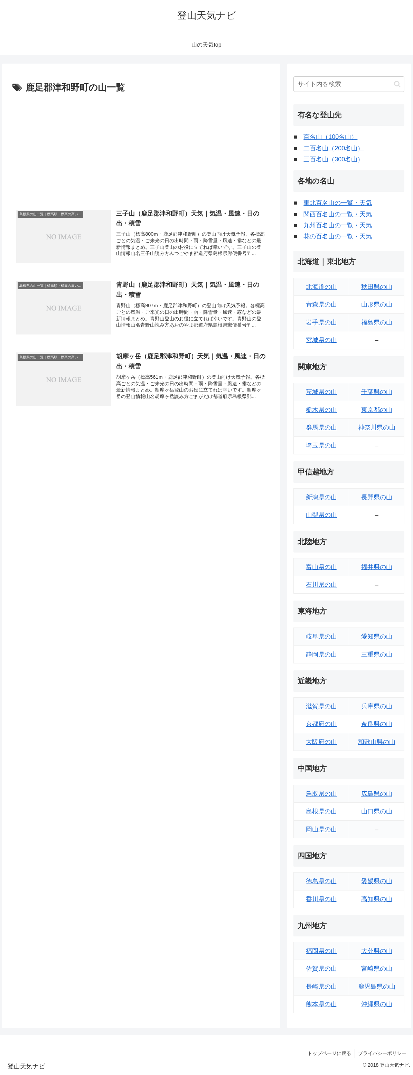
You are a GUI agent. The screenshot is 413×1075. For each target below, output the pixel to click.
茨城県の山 (321, 391)
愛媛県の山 (376, 881)
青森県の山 (321, 304)
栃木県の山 (321, 409)
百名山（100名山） (330, 136)
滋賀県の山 (321, 706)
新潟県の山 (321, 497)
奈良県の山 (376, 723)
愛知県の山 (376, 636)
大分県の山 (376, 950)
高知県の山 (376, 899)
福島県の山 (376, 322)
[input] (348, 84)
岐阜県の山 (321, 636)
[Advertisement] (141, 147)
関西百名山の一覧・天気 (337, 214)
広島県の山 (376, 793)
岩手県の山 (321, 322)
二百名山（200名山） (333, 148)
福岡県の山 (321, 950)
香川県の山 (321, 899)
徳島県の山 (321, 881)
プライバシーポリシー (382, 1053)
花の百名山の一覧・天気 (337, 236)
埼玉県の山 (321, 445)
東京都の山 (376, 409)
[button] (397, 84)
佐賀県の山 (321, 968)
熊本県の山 (321, 1004)
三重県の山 (376, 654)
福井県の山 (376, 567)
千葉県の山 (376, 391)
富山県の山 (321, 567)
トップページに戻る (329, 1053)
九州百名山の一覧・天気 (337, 225)
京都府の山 (321, 723)
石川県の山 (321, 584)
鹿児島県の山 (376, 986)
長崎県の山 (321, 986)
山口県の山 (376, 811)
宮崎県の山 (376, 968)
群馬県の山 (321, 427)
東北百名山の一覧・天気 (337, 202)
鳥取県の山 (321, 793)
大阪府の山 (321, 741)
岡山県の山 (321, 829)
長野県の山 (376, 497)
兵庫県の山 (376, 706)
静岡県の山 (321, 654)
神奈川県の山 (376, 427)
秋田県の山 (376, 286)
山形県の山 (376, 304)
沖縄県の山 (376, 1004)
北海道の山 (321, 286)
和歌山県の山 (376, 741)
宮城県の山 (321, 340)
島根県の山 (321, 811)
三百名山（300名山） (333, 159)
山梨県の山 (321, 514)
